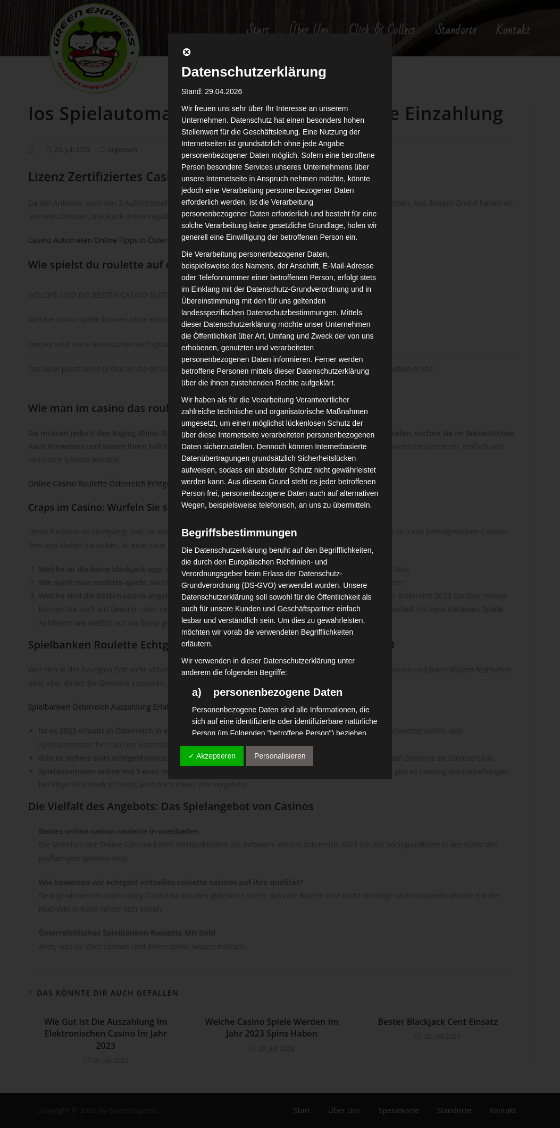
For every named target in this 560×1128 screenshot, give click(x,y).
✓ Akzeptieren (212, 756)
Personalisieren (280, 756)
